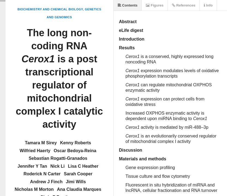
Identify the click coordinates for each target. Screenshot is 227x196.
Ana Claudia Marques (79, 189)
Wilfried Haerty (35, 150)
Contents (128, 5)
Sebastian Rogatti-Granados (58, 158)
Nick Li (57, 166)
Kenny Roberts (75, 142)
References (183, 5)
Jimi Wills (76, 181)
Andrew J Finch (46, 181)
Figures (155, 5)
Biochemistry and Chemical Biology (50, 9)
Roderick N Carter (41, 173)
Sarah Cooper (78, 173)
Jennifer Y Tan (32, 166)
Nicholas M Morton (34, 189)
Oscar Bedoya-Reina (75, 150)
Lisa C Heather (83, 166)
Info (208, 5)
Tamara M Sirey (41, 142)
